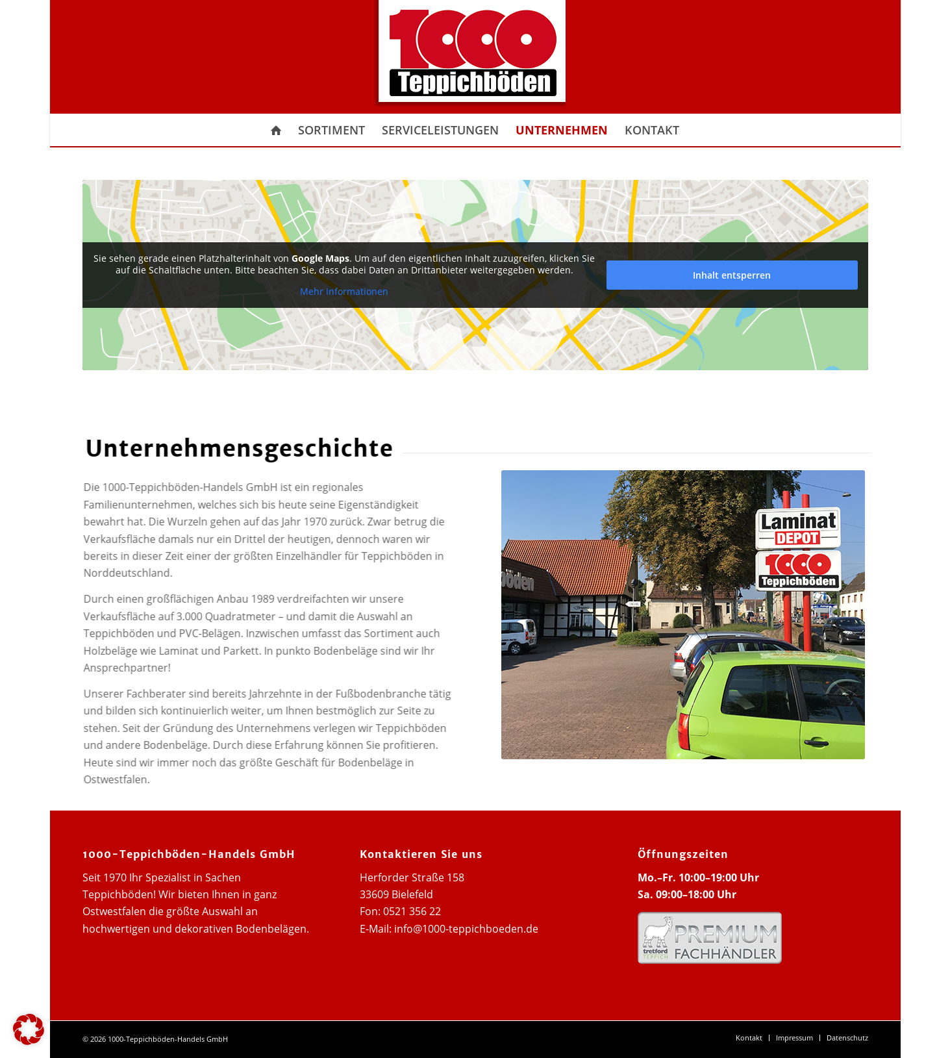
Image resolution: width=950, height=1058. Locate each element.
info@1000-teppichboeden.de (466, 929)
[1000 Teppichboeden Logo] (467, 57)
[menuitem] (276, 130)
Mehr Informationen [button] (344, 291)
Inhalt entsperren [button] (732, 275)
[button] (28, 1029)
